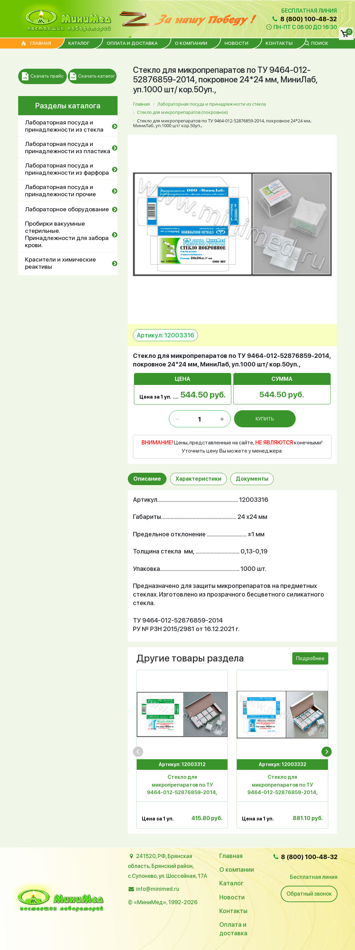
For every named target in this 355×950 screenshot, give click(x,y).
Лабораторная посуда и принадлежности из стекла (64, 126)
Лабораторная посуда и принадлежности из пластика (67, 147)
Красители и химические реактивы (60, 263)
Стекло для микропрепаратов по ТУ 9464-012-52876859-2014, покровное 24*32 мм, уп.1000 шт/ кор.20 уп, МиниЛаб (282, 786)
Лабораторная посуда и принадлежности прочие (60, 190)
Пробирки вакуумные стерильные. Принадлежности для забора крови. (67, 234)
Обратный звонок (309, 894)
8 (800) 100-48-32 (304, 19)
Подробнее (310, 658)
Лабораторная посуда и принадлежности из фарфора (67, 169)
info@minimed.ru (157, 889)
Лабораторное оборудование (67, 209)
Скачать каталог (92, 76)
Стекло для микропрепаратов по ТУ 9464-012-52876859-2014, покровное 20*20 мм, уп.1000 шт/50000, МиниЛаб (182, 786)
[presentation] (138, 752)
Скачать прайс (42, 76)
